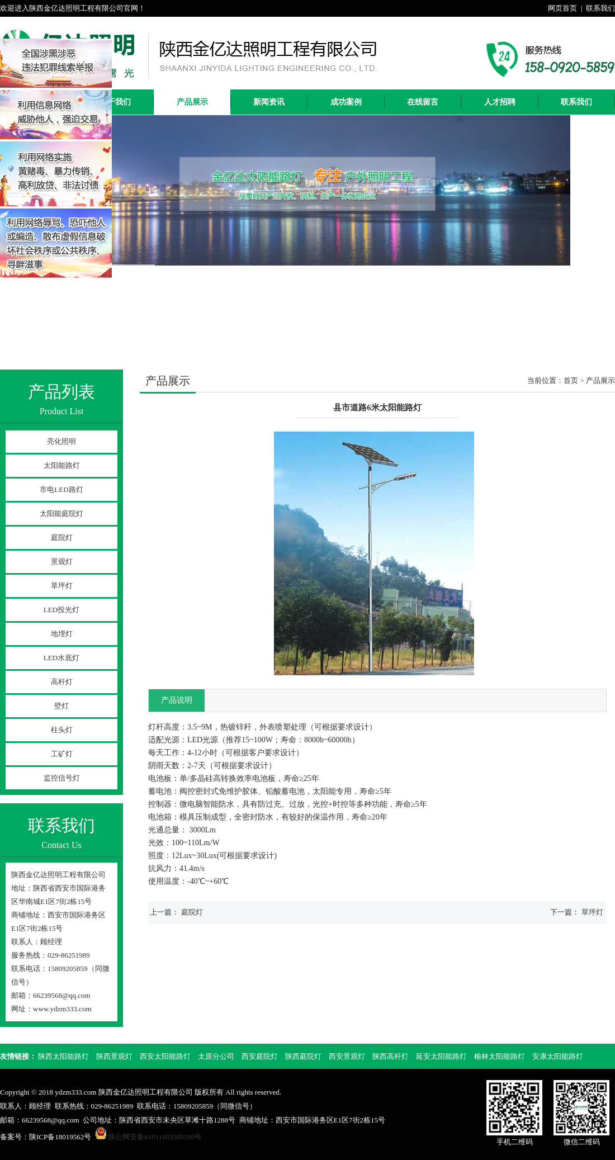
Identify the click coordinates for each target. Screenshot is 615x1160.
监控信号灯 (62, 778)
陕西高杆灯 (390, 1056)
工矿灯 (62, 754)
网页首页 (562, 8)
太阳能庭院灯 (61, 513)
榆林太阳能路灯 (499, 1056)
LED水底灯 (61, 658)
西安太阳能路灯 (165, 1056)
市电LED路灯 (61, 489)
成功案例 (346, 102)
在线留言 (422, 102)
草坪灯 (62, 585)
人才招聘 (499, 102)
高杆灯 (62, 682)
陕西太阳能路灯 (63, 1056)
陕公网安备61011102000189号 (155, 1137)
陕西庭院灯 (303, 1056)
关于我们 (115, 102)
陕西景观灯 (114, 1056)
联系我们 (600, 8)
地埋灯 (62, 633)
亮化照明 (61, 441)
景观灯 (62, 561)
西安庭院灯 (260, 1056)
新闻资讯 (269, 102)
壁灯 (61, 706)
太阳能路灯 (62, 465)
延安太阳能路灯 (441, 1056)
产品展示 (192, 102)
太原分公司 (216, 1056)
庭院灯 (62, 537)
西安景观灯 (347, 1056)
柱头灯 (62, 730)
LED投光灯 (61, 609)
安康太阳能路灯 (557, 1056)
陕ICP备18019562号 (60, 1137)
